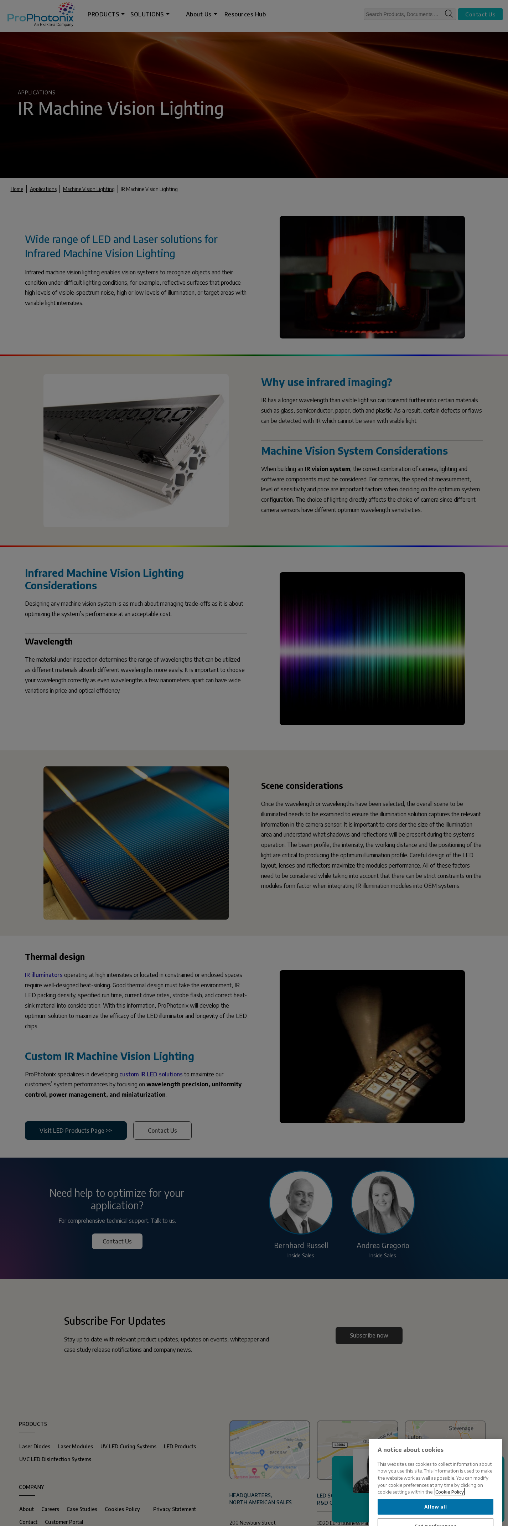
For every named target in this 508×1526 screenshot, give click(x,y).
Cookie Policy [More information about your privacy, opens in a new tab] (449, 1517)
